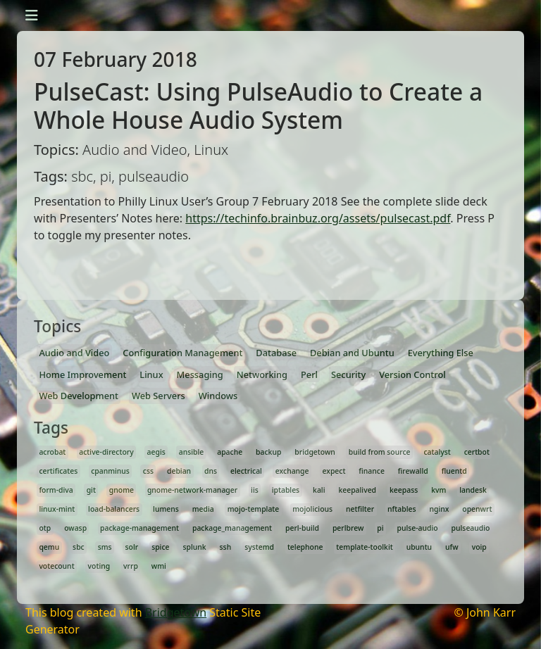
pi (380, 528)
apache (229, 452)
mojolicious (312, 509)
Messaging (200, 374)
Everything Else (440, 352)
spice (160, 547)
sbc (79, 547)
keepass (404, 490)
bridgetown (314, 452)
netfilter (360, 509)
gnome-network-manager (192, 490)
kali (319, 490)
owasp (75, 528)
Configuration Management (182, 352)
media (203, 509)
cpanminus (110, 471)
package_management (232, 528)
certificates (58, 471)
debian (179, 471)
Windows (218, 395)
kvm (438, 490)
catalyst (436, 452)
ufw (452, 547)
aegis (156, 452)
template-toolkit (364, 547)
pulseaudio (471, 528)
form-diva (56, 490)
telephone (305, 547)
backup (268, 452)
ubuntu (419, 547)
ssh (226, 547)
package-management (139, 528)
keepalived (357, 490)
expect (333, 471)
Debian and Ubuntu (352, 352)
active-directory (106, 452)
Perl (309, 374)
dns (210, 471)
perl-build (302, 528)
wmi (158, 566)
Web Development (78, 395)
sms (105, 547)
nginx (439, 509)
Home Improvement (82, 374)
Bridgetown (175, 612)
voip (479, 547)
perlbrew (347, 528)
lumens (166, 509)
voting (99, 566)
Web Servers (158, 395)
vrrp (130, 566)
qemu (49, 547)
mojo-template (254, 509)
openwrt (477, 509)
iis (255, 490)
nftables (401, 509)
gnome (121, 490)
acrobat (52, 452)
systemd (259, 547)
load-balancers (113, 509)
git (91, 490)
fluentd (454, 471)
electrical (246, 471)
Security (348, 374)
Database (276, 352)
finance (372, 471)
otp (45, 528)
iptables (285, 490)
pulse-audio (417, 528)
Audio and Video (74, 352)
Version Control (412, 374)
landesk (473, 490)
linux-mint (57, 509)
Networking (262, 374)
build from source (380, 452)
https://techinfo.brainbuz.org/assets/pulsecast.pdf (317, 218)
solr (132, 547)
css (148, 471)
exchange (292, 471)
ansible (191, 452)
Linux (151, 374)
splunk (194, 547)
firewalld (413, 471)
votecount (56, 566)
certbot (477, 452)
